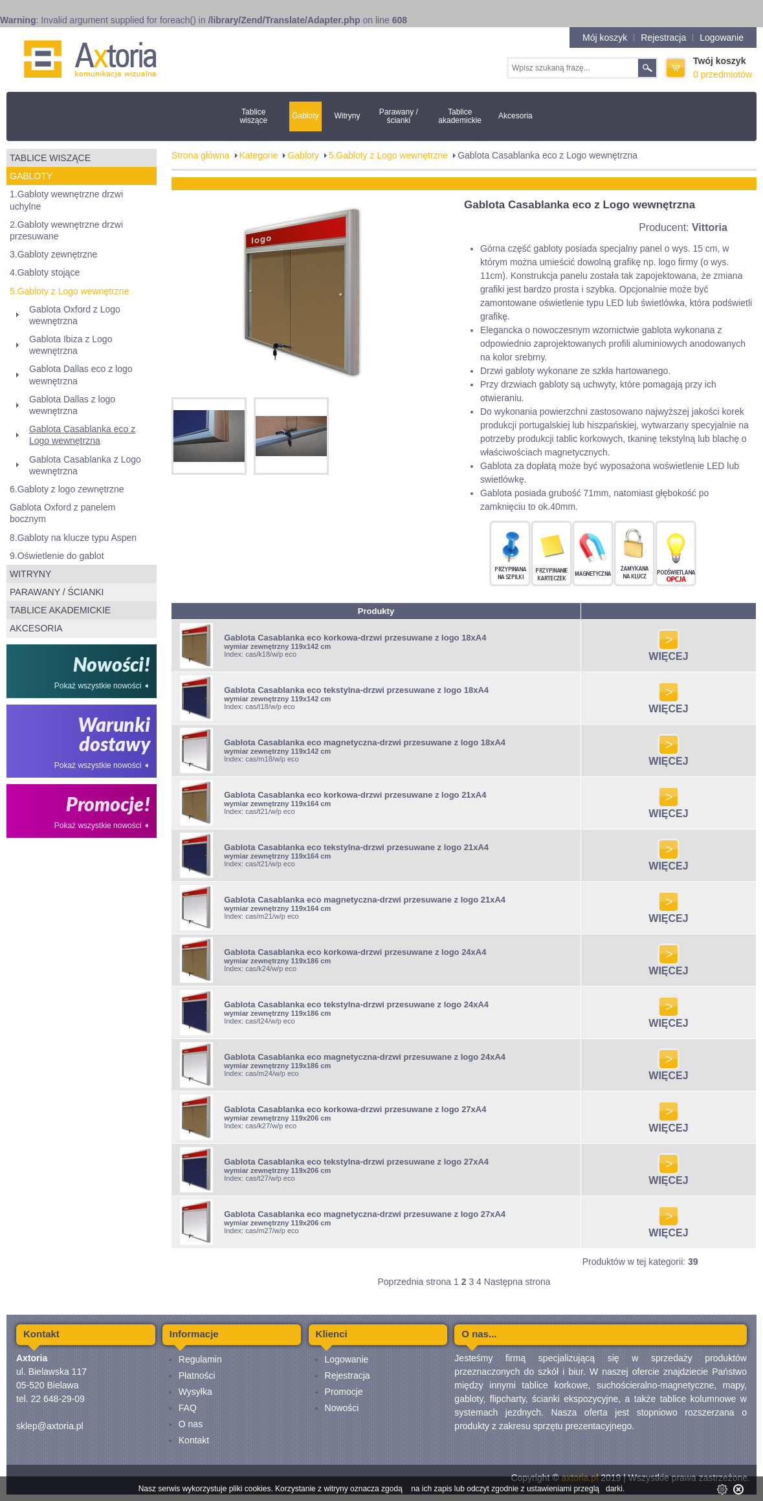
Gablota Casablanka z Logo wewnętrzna (85, 465)
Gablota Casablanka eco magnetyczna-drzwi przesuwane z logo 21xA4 (364, 899)
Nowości (342, 1408)
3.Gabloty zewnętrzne (53, 254)
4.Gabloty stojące (45, 272)
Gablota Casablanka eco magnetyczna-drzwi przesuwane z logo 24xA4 (364, 1057)
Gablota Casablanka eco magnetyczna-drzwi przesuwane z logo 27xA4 (364, 1214)
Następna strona (517, 1281)
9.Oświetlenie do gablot (57, 556)
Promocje (344, 1391)
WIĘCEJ (668, 652)
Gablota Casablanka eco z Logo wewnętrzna (82, 435)
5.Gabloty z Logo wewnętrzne (69, 291)
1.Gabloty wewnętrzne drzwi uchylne (66, 200)
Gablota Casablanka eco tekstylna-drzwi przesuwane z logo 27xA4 (356, 1162)
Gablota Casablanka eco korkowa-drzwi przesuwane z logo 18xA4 (355, 637)
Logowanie (722, 37)
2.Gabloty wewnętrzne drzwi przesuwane (66, 230)
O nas (191, 1424)
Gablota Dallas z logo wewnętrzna (72, 405)
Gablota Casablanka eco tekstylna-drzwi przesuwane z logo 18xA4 (356, 690)
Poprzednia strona (414, 1281)
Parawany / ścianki (398, 116)
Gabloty (305, 115)
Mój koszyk (604, 37)
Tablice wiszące (253, 116)
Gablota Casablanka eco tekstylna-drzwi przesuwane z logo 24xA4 (356, 1004)
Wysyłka (195, 1391)
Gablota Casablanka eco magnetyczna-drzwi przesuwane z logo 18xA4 (364, 742)
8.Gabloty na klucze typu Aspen (73, 537)
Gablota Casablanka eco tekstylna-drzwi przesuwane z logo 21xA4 (356, 847)
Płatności (197, 1375)
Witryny (347, 115)
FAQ (188, 1408)
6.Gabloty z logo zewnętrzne (67, 489)
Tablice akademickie (459, 116)
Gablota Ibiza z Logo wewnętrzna (70, 345)
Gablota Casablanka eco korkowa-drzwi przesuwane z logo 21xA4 (355, 795)
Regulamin (200, 1359)
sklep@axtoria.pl (49, 1426)
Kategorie (258, 155)
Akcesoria (515, 115)
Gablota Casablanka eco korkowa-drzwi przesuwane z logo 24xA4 (355, 952)
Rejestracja (663, 37)
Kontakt (194, 1440)
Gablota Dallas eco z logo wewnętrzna (81, 375)
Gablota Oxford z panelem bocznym (62, 513)
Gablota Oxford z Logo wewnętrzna (74, 315)
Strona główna (200, 155)
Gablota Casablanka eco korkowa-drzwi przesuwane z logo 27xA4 (355, 1109)
